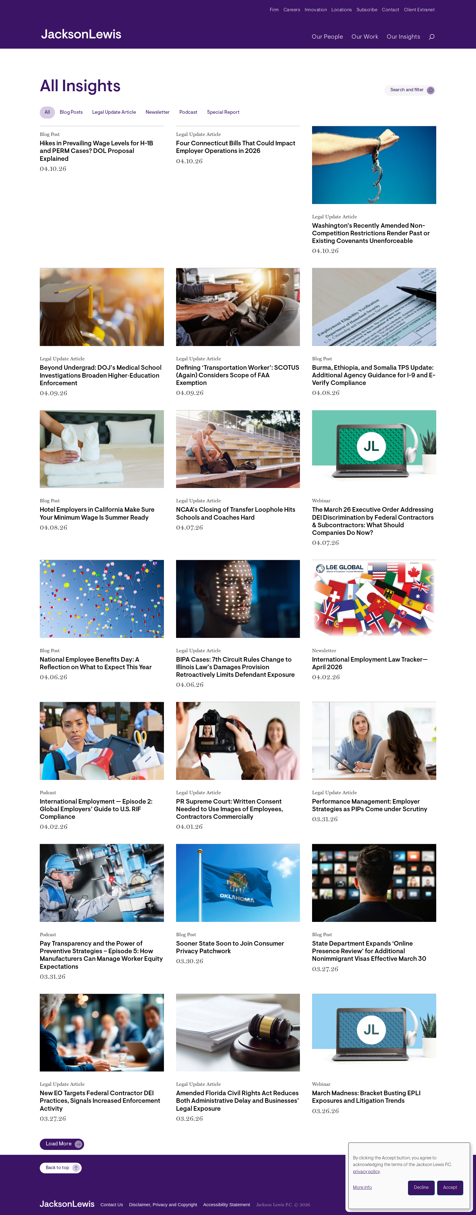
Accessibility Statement (226, 1204)
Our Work (365, 37)
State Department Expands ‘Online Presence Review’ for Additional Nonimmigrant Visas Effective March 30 (369, 951)
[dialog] (409, 1176)
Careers (292, 10)
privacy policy (366, 1172)
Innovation (316, 10)
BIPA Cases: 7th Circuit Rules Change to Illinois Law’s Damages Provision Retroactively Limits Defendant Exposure (235, 667)
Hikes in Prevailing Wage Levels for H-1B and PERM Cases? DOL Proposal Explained (96, 151)
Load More (59, 1144)
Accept (450, 1188)
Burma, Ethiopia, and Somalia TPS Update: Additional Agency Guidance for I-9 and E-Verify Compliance (373, 375)
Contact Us (111, 1204)
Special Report (223, 112)
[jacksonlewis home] (81, 32)
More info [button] (362, 1188)
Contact (390, 10)
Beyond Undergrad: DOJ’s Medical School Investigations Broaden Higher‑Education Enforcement (101, 375)
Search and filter (407, 90)
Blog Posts (71, 112)
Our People (327, 37)
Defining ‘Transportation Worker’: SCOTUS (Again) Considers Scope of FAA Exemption (237, 375)
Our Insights (403, 37)
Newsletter (158, 112)
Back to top (57, 1168)
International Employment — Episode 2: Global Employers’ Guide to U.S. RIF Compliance (96, 809)
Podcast (188, 112)
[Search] (429, 37)
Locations (342, 10)
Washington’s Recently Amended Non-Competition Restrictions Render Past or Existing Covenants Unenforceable (371, 233)
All (47, 112)
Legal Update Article (114, 112)
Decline (421, 1188)
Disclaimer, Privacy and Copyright (163, 1204)
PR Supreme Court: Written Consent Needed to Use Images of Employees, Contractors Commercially (229, 809)
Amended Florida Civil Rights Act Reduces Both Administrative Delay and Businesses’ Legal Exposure (237, 1101)
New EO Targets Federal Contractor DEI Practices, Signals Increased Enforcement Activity (100, 1101)
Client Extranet (419, 10)
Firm (274, 10)
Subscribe (367, 10)
